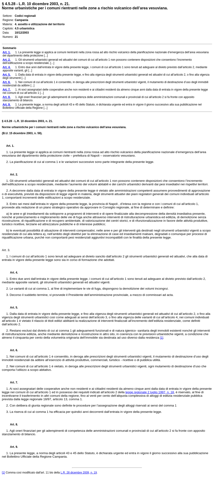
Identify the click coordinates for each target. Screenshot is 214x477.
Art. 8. (12, 424)
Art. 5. (12, 307)
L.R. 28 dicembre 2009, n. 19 (79, 472)
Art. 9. (12, 447)
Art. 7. (12, 382)
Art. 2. (12, 174)
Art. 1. (10, 145)
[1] (161, 337)
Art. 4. (12, 272)
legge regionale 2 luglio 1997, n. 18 (149, 392)
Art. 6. (12, 350)
